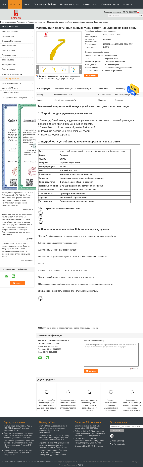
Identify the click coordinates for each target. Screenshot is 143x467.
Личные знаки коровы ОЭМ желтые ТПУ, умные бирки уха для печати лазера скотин (18, 452)
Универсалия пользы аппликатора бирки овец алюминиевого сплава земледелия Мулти (68, 405)
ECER (80, 465)
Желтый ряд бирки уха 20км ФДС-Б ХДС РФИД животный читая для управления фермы (18, 428)
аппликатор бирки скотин (69, 328)
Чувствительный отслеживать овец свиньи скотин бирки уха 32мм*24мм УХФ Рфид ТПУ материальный (54, 437)
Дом (4, 4)
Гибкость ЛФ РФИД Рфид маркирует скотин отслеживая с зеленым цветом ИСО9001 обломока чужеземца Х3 (90, 433)
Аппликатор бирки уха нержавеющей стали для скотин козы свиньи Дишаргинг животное (89, 405)
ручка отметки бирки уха (11, 83)
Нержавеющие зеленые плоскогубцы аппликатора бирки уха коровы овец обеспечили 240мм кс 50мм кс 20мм (132, 406)
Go (140, 15)
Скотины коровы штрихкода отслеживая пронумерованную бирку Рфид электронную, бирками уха (89, 441)
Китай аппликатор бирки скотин (40, 462)
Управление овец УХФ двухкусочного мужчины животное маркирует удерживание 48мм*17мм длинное (54, 445)
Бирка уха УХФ (8, 36)
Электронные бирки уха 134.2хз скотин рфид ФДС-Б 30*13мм (87, 427)
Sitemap (120, 441)
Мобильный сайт (117, 444)
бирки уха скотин (8, 50)
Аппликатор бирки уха (36, 22)
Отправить (116, 430)
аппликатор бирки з (50, 328)
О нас (27, 4)
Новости (127, 4)
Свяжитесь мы (90, 4)
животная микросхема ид (12, 74)
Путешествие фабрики (45, 4)
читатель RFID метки (10, 88)
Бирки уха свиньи (9, 55)
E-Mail (113, 441)
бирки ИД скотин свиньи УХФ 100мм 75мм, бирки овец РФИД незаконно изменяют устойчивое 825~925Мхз (18, 435)
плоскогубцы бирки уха (89, 328)
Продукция (21, 22)
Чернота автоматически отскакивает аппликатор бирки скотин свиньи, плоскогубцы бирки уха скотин (111, 408)
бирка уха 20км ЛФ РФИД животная (89, 446)
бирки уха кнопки (8, 69)
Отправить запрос (110, 4)
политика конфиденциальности (14, 462)
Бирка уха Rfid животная (11, 41)
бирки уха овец (8, 60)
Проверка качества (69, 4)
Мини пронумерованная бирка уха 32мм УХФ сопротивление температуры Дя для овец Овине (53, 452)
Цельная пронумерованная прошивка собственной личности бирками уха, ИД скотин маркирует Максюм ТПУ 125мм (19, 444)
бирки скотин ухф (9, 46)
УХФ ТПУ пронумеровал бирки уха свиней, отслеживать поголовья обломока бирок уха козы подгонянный (53, 429)
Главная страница (7, 22)
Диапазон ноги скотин (10, 93)
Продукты (15, 4)
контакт (92, 75)
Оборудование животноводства (14, 98)
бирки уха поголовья (10, 32)
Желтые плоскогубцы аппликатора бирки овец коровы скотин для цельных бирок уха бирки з (46, 405)
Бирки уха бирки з (9, 65)
